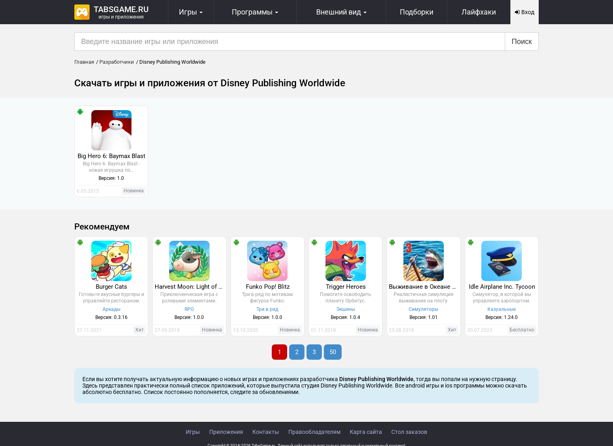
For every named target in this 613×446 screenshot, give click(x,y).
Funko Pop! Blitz (268, 286)
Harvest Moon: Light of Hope (190, 286)
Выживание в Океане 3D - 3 (424, 286)
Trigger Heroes (346, 286)
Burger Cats (111, 286)
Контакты (265, 432)
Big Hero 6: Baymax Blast (111, 156)
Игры (193, 432)
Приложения (226, 432)
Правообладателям (314, 432)
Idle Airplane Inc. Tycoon (502, 286)
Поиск (522, 42)
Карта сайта (366, 432)
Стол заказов (409, 432)
